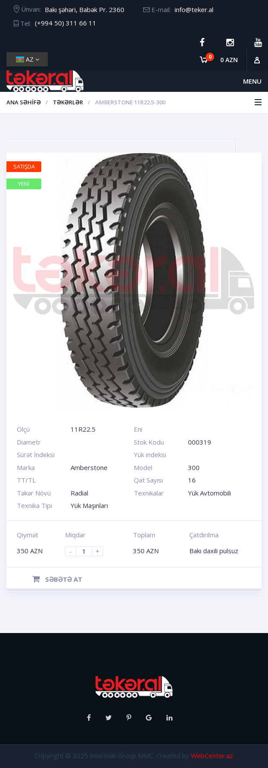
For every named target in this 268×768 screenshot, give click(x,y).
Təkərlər (68, 102)
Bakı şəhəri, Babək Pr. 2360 (84, 9)
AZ (27, 59)
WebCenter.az (212, 755)
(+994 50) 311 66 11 (65, 23)
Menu (252, 81)
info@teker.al (194, 9)
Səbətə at (57, 579)
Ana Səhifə (23, 102)
